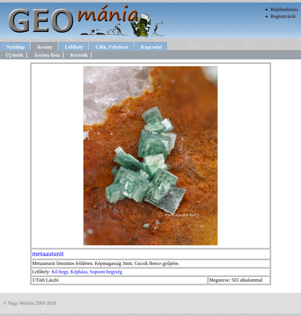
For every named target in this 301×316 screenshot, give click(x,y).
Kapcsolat (151, 47)
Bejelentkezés (284, 9)
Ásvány (45, 47)
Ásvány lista (47, 55)
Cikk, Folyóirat (112, 47)
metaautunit (48, 254)
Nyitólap (15, 47)
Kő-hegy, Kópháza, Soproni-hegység (87, 271)
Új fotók (14, 55)
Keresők (79, 55)
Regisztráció (283, 16)
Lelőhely (74, 47)
